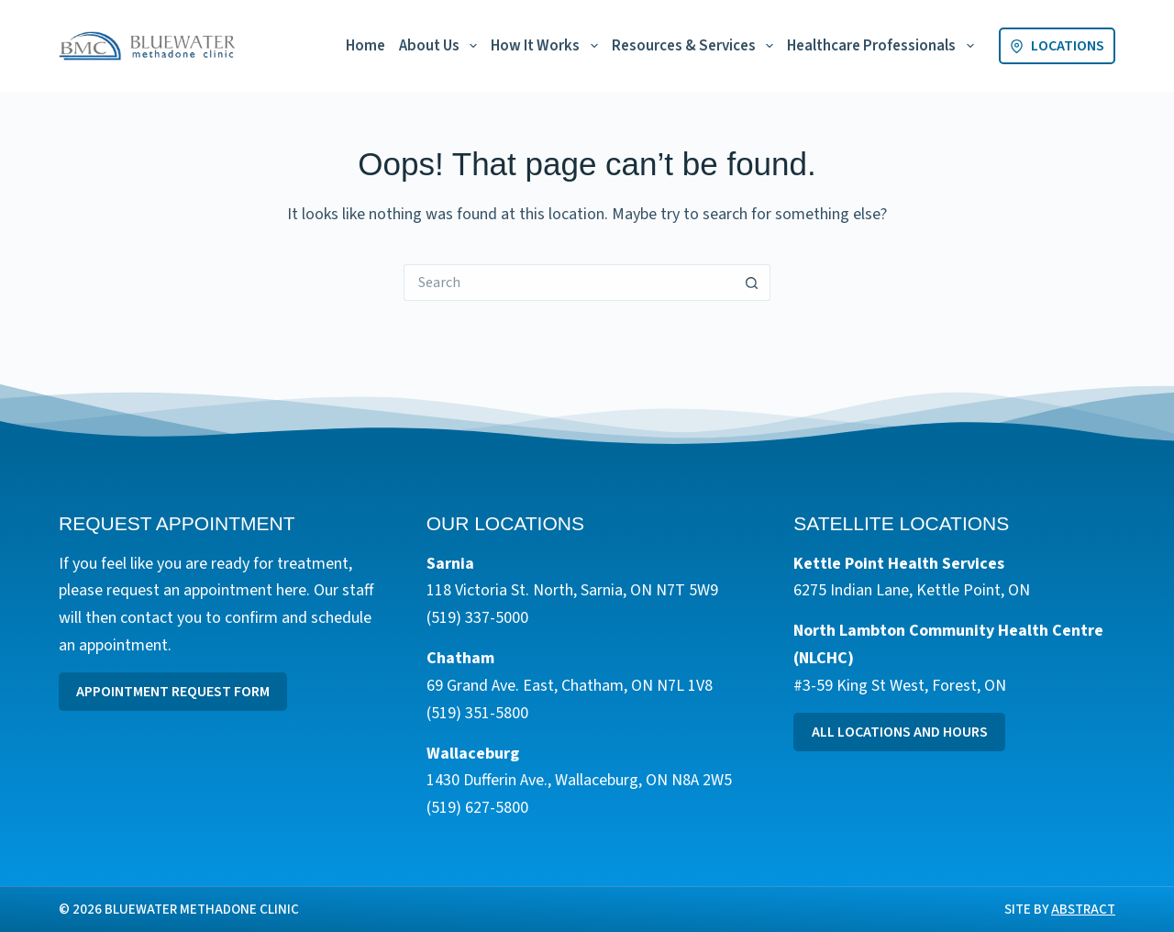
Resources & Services (696, 46)
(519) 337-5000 (477, 617)
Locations (1057, 46)
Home (365, 46)
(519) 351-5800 (477, 713)
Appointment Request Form (173, 692)
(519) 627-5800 (477, 807)
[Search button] (752, 282)
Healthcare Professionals (883, 46)
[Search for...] (569, 282)
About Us (441, 46)
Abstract (1083, 909)
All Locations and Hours (900, 732)
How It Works (547, 46)
